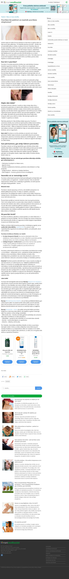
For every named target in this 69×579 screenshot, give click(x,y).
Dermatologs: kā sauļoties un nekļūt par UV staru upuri (27, 400)
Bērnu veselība (51, 28)
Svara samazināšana (53, 81)
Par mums (48, 546)
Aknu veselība (51, 24)
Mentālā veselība (52, 55)
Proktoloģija (51, 62)
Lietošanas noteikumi (51, 548)
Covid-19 (50, 32)
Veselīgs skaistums (52, 100)
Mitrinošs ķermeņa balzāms (13, 301)
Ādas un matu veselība (53, 21)
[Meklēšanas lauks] (21, 388)
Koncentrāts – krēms (11, 309)
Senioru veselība (52, 70)
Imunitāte (50, 47)
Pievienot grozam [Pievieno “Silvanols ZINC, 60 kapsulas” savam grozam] (7, 362)
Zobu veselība (51, 115)
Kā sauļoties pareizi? (20, 522)
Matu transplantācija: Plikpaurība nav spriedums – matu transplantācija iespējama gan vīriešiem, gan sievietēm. (27, 484)
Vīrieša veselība (51, 107)
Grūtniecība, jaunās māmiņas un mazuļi (58, 40)
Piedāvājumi (57, 2)
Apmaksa (48, 553)
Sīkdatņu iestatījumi (51, 562)
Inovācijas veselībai (52, 51)
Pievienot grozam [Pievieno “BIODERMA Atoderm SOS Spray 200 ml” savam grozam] (35, 362)
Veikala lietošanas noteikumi (53, 551)
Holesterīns (50, 43)
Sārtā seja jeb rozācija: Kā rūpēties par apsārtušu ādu (25, 413)
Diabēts (50, 36)
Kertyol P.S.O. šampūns (34, 282)
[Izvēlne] (2, 2)
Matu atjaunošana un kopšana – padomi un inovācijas (26, 427)
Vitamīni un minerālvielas (54, 111)
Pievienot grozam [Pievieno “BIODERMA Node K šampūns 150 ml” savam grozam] (21, 362)
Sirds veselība (51, 77)
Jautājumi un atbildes (51, 558)
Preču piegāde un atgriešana (53, 555)
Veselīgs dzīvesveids (53, 96)
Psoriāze (8, 381)
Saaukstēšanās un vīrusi (54, 66)
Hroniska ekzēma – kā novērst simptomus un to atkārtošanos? (28, 461)
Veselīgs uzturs (51, 103)
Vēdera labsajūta (52, 88)
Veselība (50, 92)
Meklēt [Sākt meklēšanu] (38, 388)
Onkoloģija (50, 58)
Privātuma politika (51, 560)
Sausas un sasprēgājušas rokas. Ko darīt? (26, 503)
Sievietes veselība (52, 73)
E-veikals (50, 2)
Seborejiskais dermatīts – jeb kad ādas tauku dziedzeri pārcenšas (27, 440)
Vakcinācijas (51, 85)
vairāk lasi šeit (20, 227)
